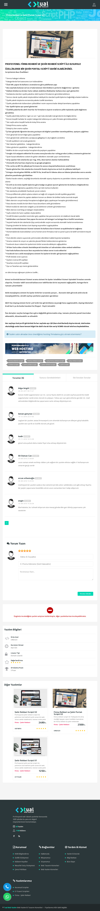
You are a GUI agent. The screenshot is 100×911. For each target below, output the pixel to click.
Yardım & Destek (73, 853)
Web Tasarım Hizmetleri (50, 865)
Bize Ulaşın (71, 861)
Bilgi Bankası (71, 857)
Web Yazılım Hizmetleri (49, 869)
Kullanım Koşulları (21, 861)
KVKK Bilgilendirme (22, 853)
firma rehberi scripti (35, 360)
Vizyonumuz (45, 861)
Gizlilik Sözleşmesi (22, 857)
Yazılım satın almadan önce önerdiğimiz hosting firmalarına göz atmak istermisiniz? (44, 334)
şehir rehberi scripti (48, 364)
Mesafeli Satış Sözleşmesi (25, 865)
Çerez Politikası (20, 869)
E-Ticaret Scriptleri (22, 891)
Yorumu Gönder (85, 593)
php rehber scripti (75, 360)
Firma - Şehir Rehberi (23, 895)
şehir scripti (64, 364)
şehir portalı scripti (30, 364)
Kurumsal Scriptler (22, 887)
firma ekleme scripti (16, 360)
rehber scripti (13, 364)
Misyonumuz (45, 857)
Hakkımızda (45, 853)
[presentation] (38, 587)
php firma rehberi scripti (55, 360)
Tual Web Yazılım (10, 907)
